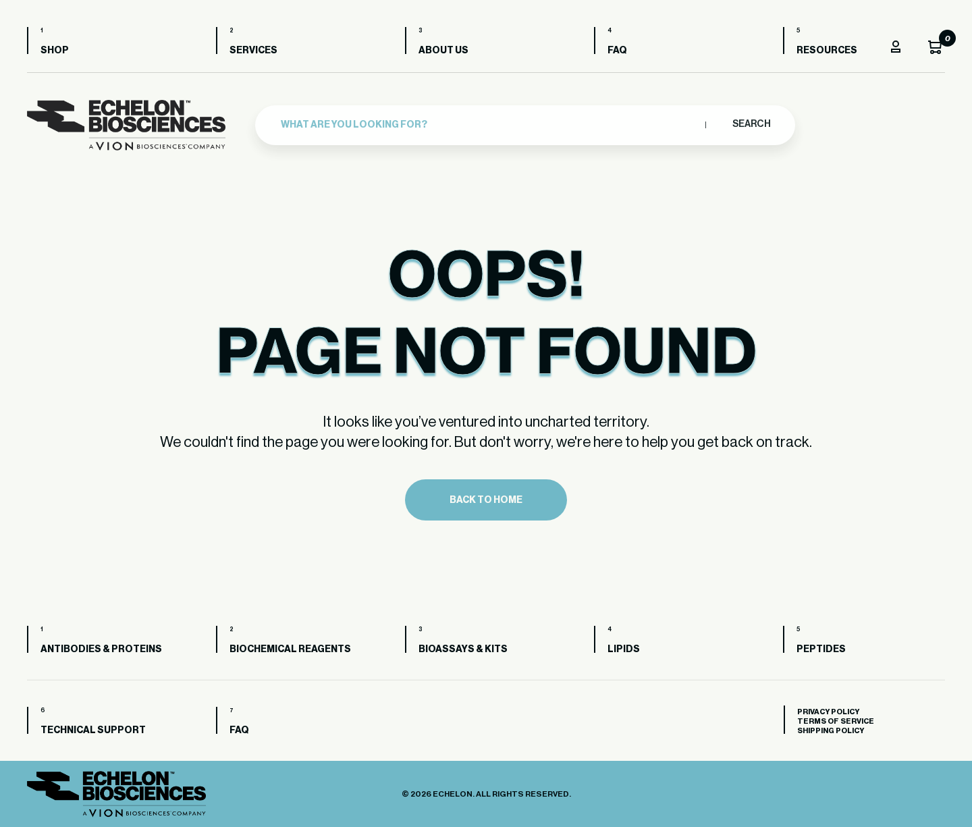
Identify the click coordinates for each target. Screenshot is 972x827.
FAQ (617, 50)
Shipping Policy (830, 731)
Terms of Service (835, 721)
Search (751, 123)
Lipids (624, 649)
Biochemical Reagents (290, 649)
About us (443, 50)
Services (253, 50)
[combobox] (490, 123)
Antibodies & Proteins (101, 649)
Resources (826, 50)
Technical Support (93, 730)
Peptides (821, 649)
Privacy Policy (828, 712)
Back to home (486, 500)
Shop (54, 50)
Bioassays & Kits (463, 649)
